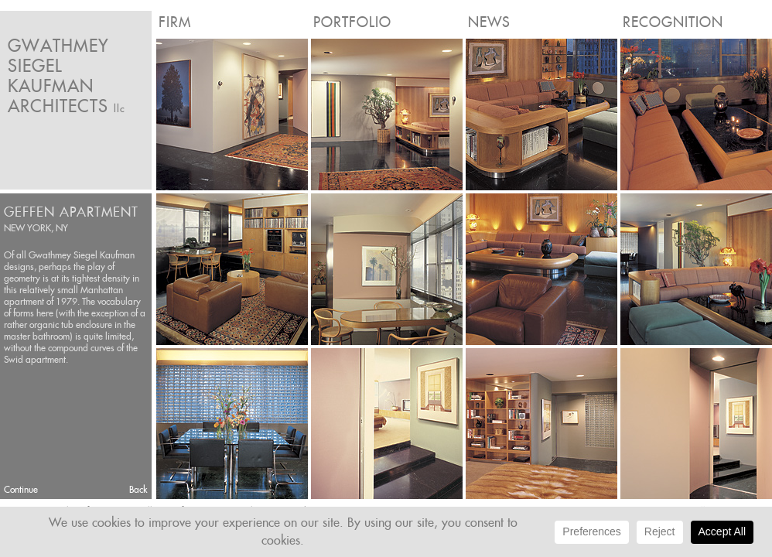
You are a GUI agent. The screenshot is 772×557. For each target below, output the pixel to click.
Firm (175, 22)
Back (138, 489)
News (489, 22)
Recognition (673, 22)
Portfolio (352, 22)
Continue (21, 489)
